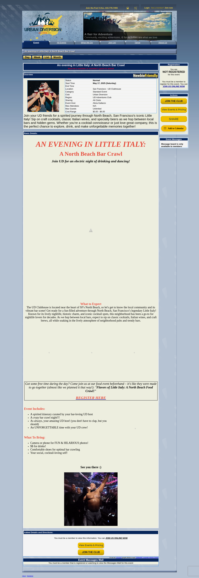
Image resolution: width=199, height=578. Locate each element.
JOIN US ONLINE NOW (116, 538)
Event (36, 42)
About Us (162, 42)
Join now (169, 8)
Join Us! (112, 42)
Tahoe (137, 42)
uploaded (119, 557)
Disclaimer (30, 576)
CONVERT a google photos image (147, 557)
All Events (61, 42)
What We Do (87, 42)
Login (147, 8)
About (24, 576)
